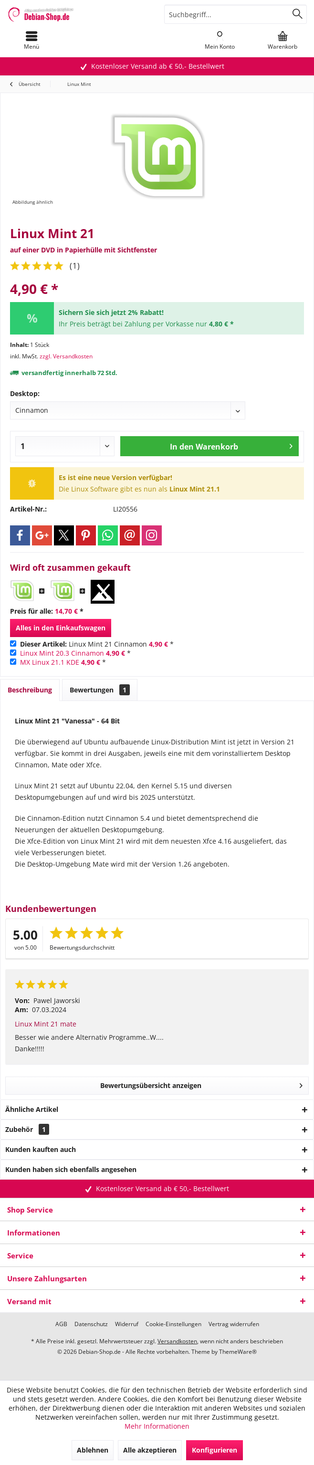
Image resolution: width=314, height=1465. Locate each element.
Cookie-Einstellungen (173, 1324)
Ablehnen (92, 1450)
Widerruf (126, 1324)
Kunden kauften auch (40, 1149)
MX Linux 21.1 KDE (49, 662)
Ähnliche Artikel (31, 1109)
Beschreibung (30, 689)
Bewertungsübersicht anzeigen (201, 1084)
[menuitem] (31, 40)
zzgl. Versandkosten (66, 356)
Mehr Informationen (157, 1426)
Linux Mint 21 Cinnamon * (97, 644)
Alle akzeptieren (150, 1450)
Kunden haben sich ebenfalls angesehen (70, 1169)
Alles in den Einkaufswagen (60, 627)
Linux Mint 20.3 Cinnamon (62, 653)
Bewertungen (100, 689)
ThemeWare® (238, 1352)
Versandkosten (177, 1341)
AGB (61, 1324)
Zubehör (27, 1129)
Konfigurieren (214, 1450)
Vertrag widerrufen (234, 1324)
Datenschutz (91, 1324)
